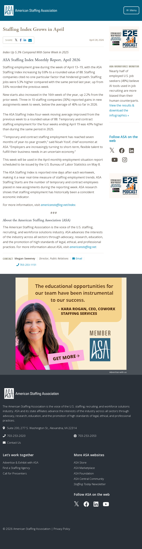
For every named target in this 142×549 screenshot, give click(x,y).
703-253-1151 (26, 264)
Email (77, 258)
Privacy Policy (62, 529)
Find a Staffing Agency (16, 468)
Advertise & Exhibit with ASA (20, 462)
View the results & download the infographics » (121, 110)
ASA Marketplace (84, 468)
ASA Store (80, 462)
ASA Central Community (89, 479)
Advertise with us (117, 372)
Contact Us (14, 442)
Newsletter (90, 484)
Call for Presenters (15, 473)
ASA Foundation (84, 473)
